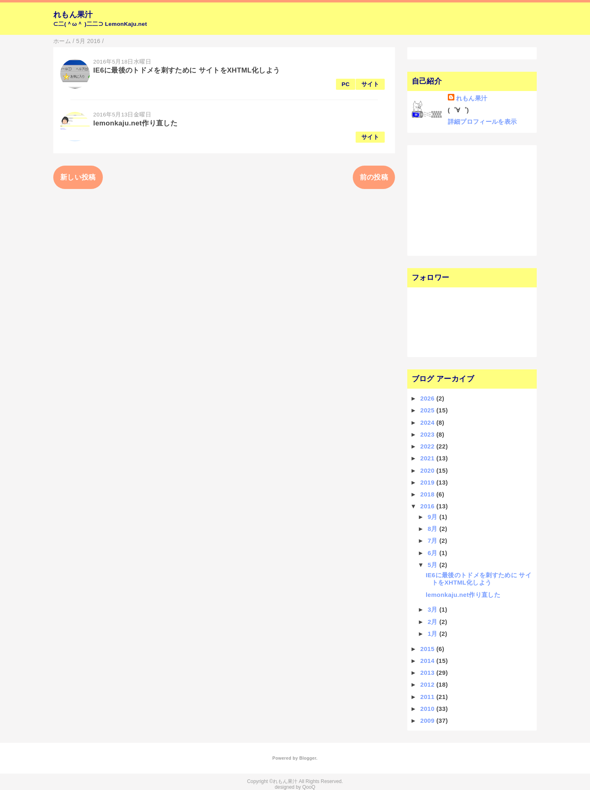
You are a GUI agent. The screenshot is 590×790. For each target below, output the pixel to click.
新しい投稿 (78, 177)
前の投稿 (374, 177)
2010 (428, 708)
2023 (428, 434)
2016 (428, 506)
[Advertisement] (462, 199)
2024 (428, 422)
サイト (370, 84)
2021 (428, 458)
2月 (434, 621)
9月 (434, 516)
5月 (434, 564)
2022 (428, 446)
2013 (428, 672)
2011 (428, 696)
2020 (428, 470)
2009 (428, 720)
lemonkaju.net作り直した (135, 123)
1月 (434, 633)
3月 (434, 609)
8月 (434, 528)
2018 (428, 494)
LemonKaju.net (126, 24)
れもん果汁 (73, 14)
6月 (434, 552)
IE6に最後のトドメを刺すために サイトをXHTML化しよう (186, 70)
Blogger (307, 758)
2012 (428, 684)
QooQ (308, 787)
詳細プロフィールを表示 (482, 121)
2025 (428, 410)
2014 (428, 660)
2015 (428, 648)
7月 (434, 540)
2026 (428, 398)
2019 (428, 482)
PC (346, 84)
